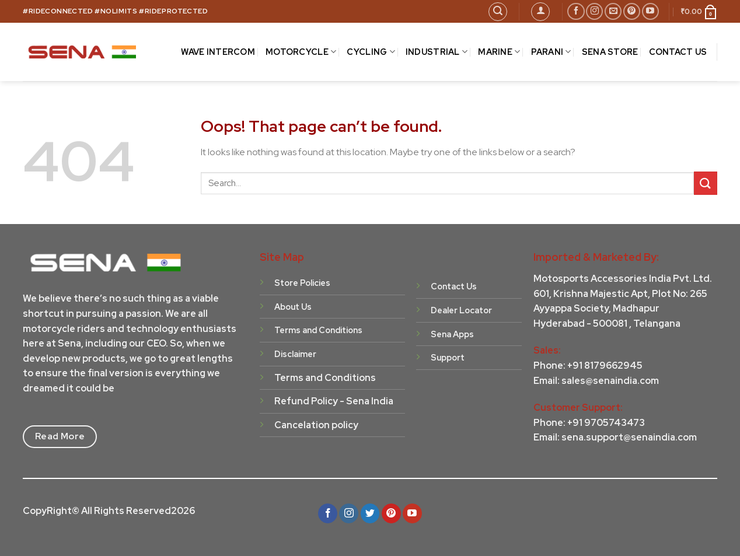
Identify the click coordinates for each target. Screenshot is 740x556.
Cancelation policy (316, 425)
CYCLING (371, 52)
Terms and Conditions (325, 378)
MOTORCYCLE (301, 52)
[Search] (497, 11)
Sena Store (610, 51)
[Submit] (705, 183)
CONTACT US (678, 51)
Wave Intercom (218, 51)
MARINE (499, 52)
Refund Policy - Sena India (333, 401)
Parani (551, 52)
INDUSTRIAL (436, 52)
